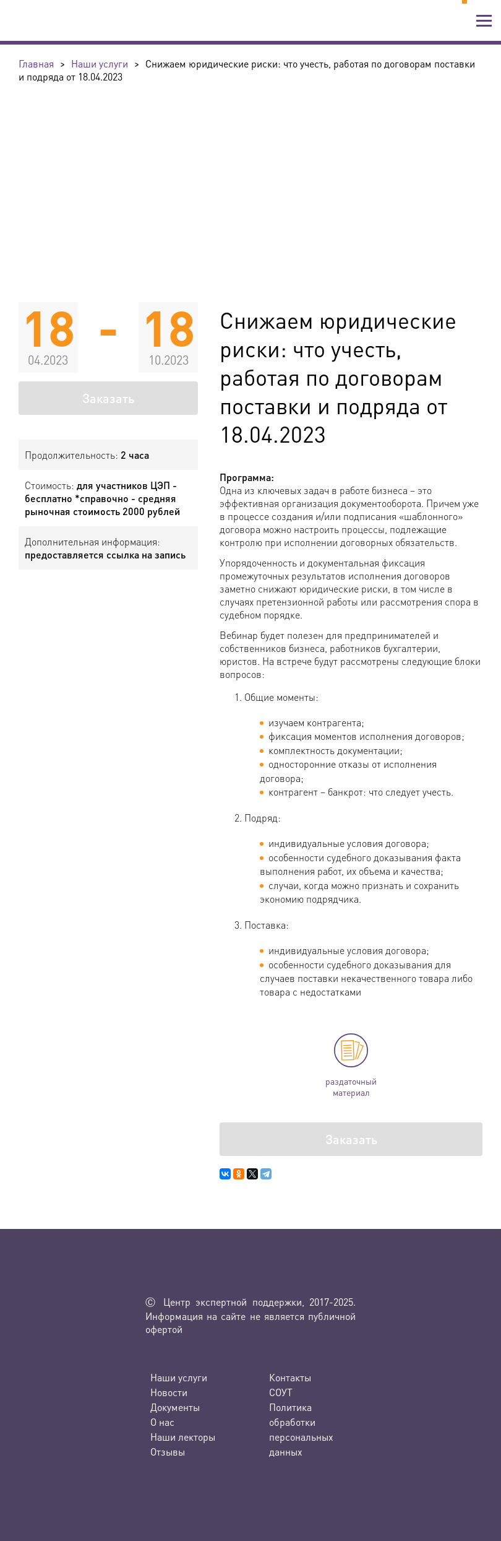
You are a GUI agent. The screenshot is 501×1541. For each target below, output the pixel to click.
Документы (175, 1406)
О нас (162, 1421)
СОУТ (281, 1392)
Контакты (290, 1377)
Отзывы (167, 1451)
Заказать (108, 398)
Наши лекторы (182, 1436)
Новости (168, 1392)
